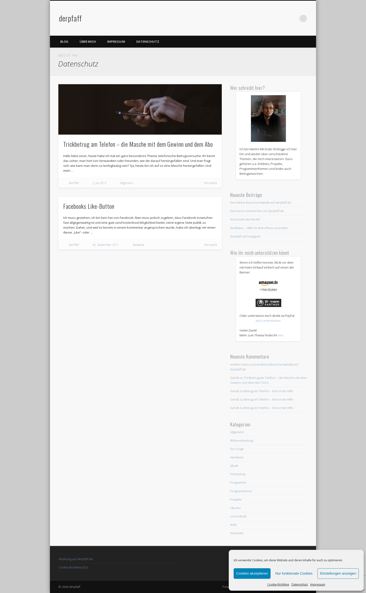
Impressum (317, 584)
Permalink (210, 183)
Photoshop (238, 474)
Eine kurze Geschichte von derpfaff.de (257, 211)
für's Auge (237, 449)
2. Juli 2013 (99, 183)
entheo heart (239, 364)
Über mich (88, 41)
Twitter (293, 18)
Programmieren (241, 491)
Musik (234, 466)
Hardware (237, 457)
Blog (64, 41)
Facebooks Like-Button (88, 206)
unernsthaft (238, 516)
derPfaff (74, 183)
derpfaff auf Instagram (245, 236)
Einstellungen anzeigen (338, 573)
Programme (238, 482)
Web (233, 525)
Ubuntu (235, 508)
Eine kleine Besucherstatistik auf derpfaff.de (260, 202)
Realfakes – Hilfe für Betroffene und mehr (259, 228)
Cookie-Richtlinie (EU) (73, 567)
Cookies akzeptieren (252, 573)
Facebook (284, 18)
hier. (281, 335)
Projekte (236, 499)
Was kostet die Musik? (245, 219)
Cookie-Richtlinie (278, 584)
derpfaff (70, 18)
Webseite (138, 245)
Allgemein (126, 183)
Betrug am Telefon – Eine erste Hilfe (268, 391)
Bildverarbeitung (241, 440)
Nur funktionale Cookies (294, 573)
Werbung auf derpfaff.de (76, 559)
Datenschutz (300, 584)
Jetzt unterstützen (268, 320)
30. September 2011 (105, 245)
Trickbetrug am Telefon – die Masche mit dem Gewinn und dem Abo (138, 144)
